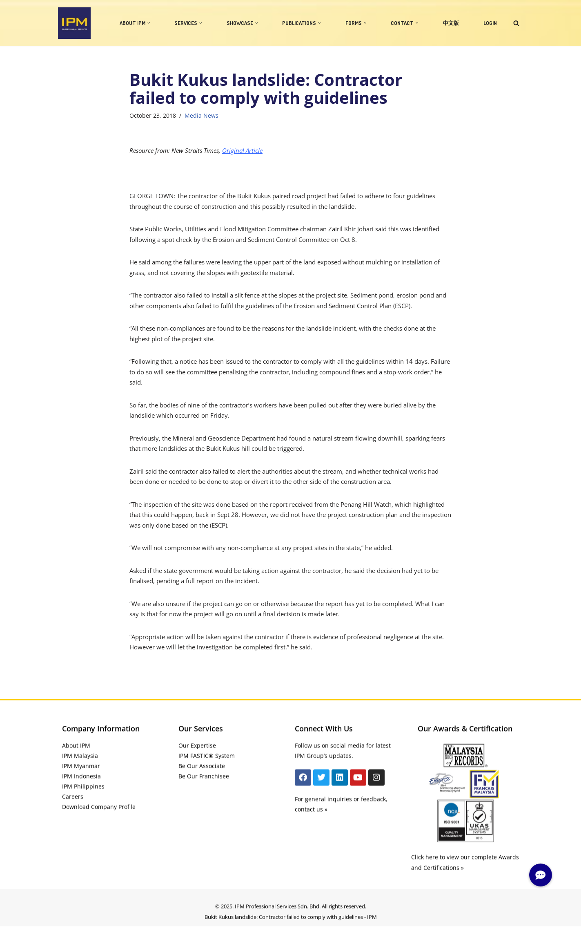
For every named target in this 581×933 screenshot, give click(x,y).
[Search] (516, 23)
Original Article (242, 150)
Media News (201, 115)
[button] (148, 23)
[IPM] (74, 23)
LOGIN (490, 23)
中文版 (451, 23)
